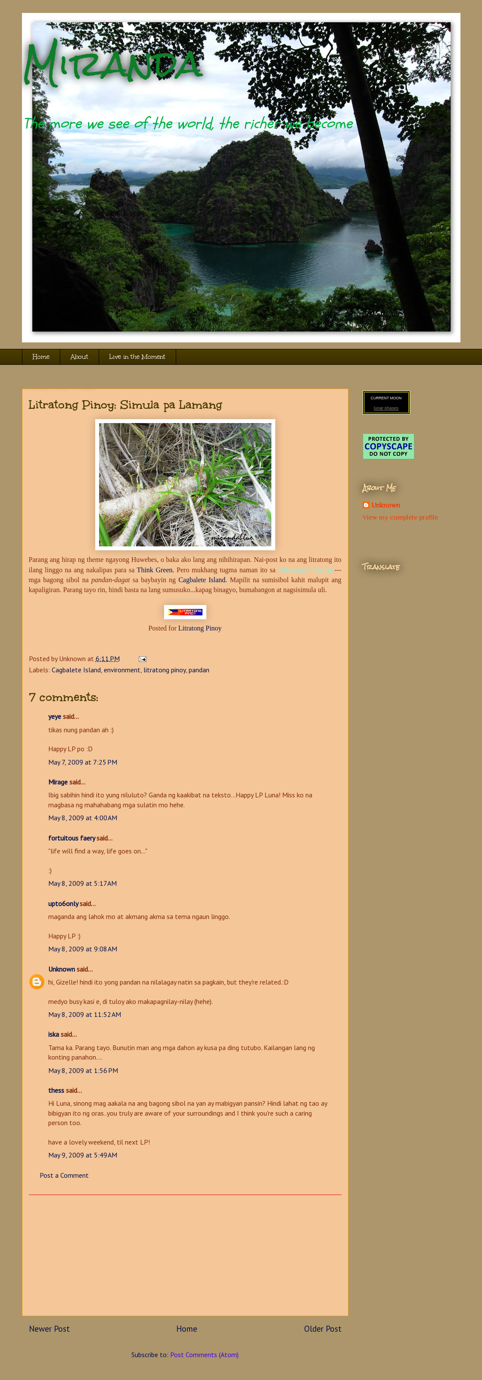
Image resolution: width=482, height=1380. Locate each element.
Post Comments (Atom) (204, 1354)
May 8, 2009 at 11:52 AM (84, 1014)
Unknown (61, 969)
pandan (199, 669)
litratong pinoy (164, 669)
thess (56, 1090)
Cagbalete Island (76, 669)
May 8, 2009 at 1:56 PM (83, 1070)
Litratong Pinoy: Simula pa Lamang (125, 404)
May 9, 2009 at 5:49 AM (82, 1155)
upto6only (63, 903)
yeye (54, 716)
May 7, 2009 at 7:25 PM (82, 762)
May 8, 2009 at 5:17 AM (82, 883)
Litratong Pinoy (200, 628)
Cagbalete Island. (202, 579)
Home (41, 357)
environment (122, 669)
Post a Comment (64, 1175)
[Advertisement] (185, 1255)
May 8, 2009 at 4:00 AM (82, 817)
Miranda (112, 63)
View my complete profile (400, 517)
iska (53, 1034)
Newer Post (49, 1328)
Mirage (58, 782)
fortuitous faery (71, 838)
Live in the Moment (137, 357)
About (79, 357)
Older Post (323, 1328)
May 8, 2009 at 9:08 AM (82, 948)
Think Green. (155, 570)
